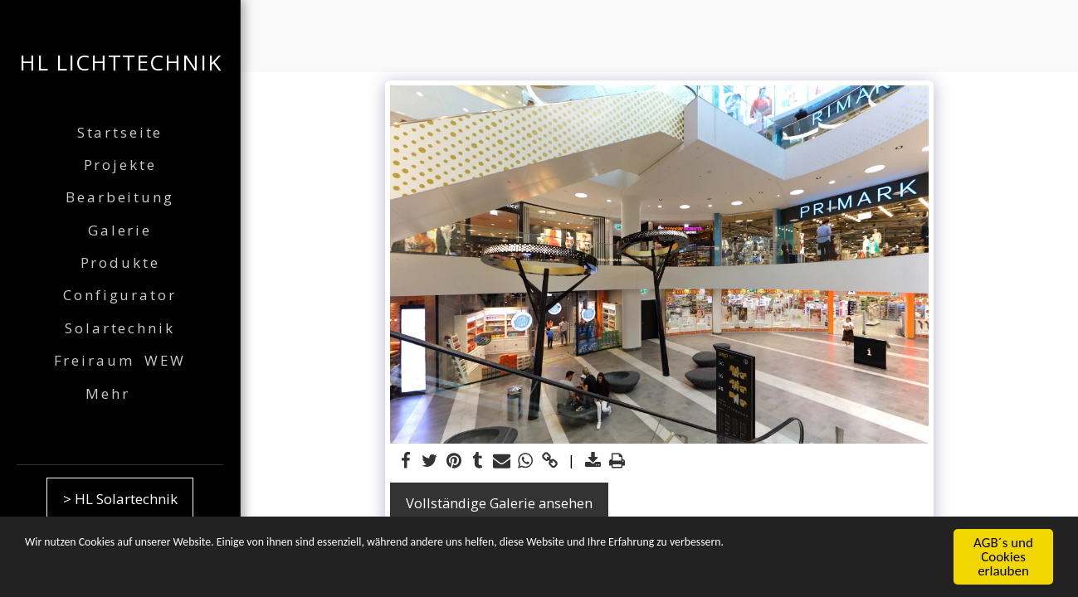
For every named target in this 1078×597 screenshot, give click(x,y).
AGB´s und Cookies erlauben (1003, 557)
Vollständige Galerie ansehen (499, 502)
